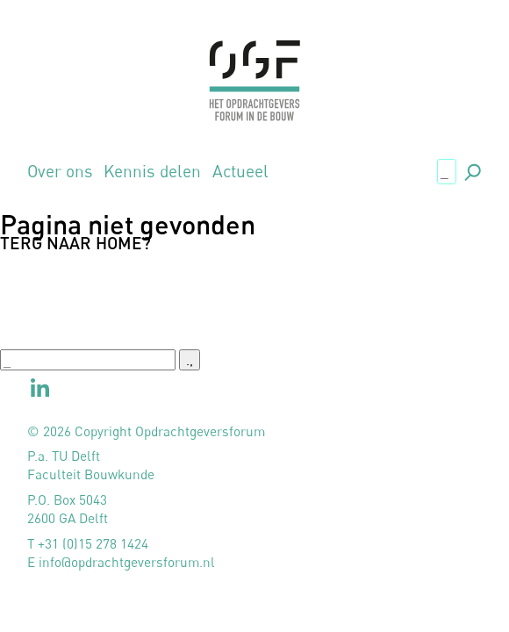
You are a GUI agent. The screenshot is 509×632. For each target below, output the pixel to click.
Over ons (60, 171)
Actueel (240, 171)
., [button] (471, 170)
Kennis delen (152, 171)
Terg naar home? (75, 243)
